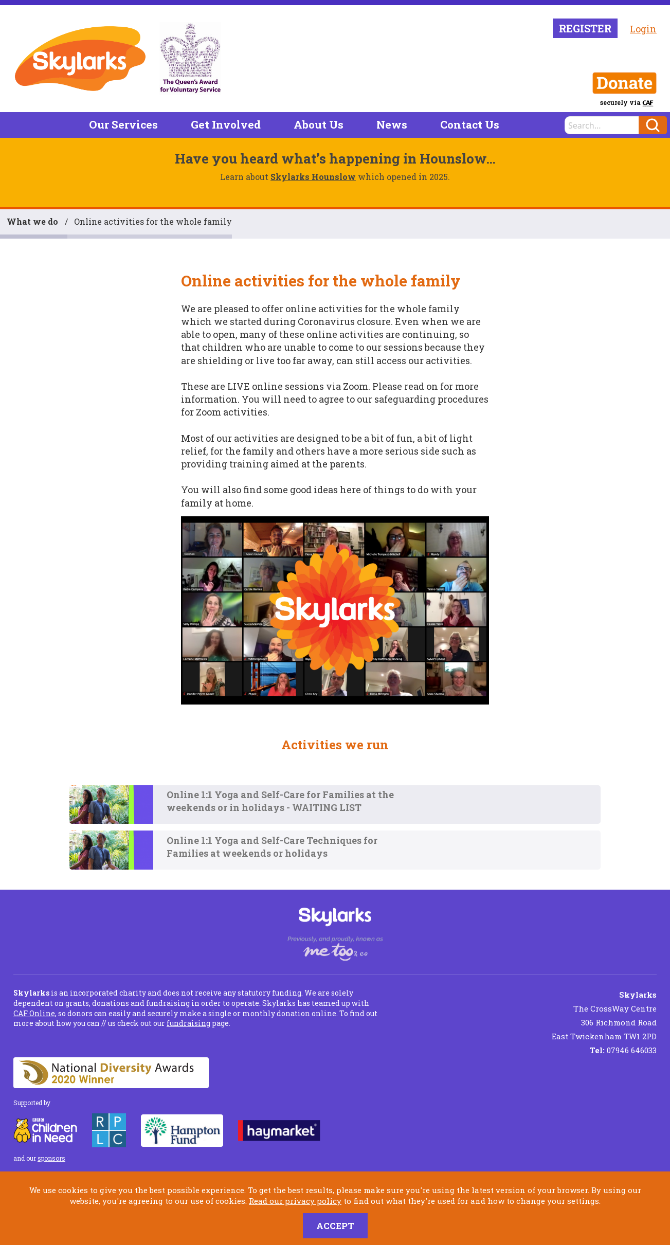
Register (585, 28)
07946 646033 (623, 1050)
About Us (318, 124)
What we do (32, 221)
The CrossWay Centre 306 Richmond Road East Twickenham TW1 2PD (604, 1015)
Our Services (123, 124)
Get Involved (226, 124)
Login (643, 29)
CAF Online (34, 1013)
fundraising (188, 1023)
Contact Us (469, 124)
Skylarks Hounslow (313, 176)
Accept (335, 1226)
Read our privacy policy (295, 1201)
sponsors (51, 1158)
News (391, 124)
